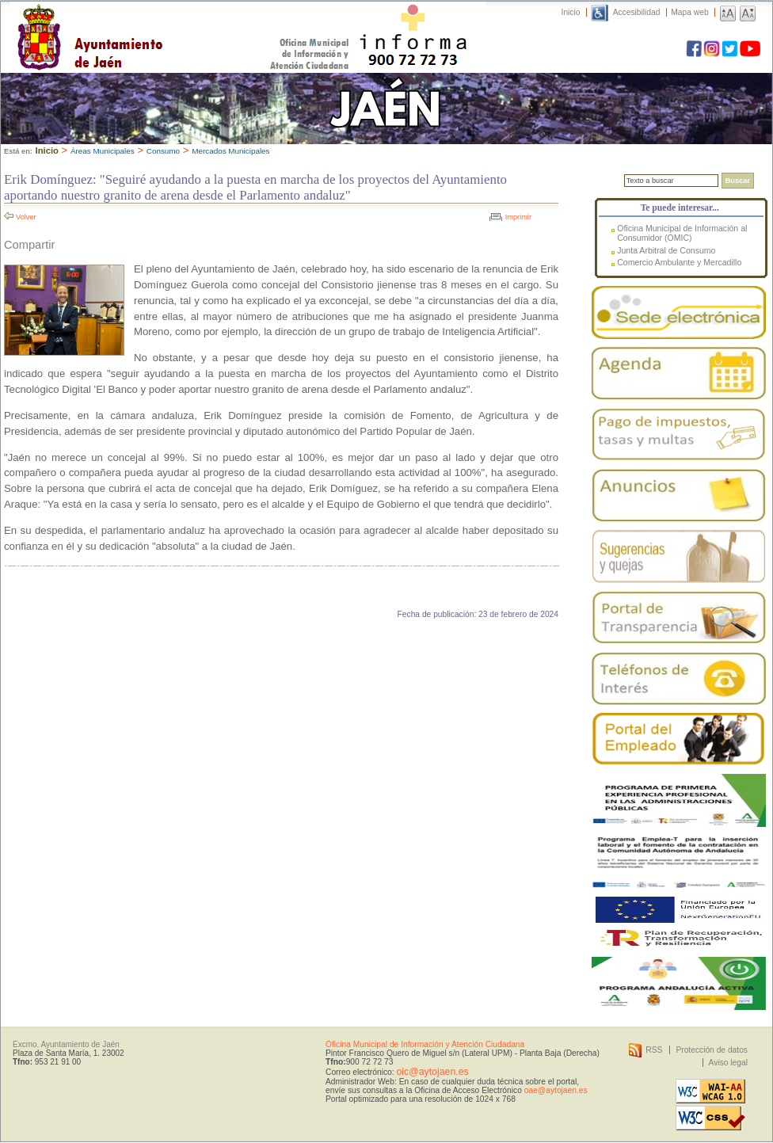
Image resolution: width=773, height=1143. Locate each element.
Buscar (737, 181)
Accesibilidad (637, 12)
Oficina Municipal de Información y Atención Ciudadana (425, 1044)
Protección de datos (712, 1050)
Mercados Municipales (230, 151)
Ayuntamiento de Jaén (158, 21)
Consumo (163, 151)
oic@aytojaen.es (432, 1071)
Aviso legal (728, 1062)
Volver (26, 217)
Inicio (571, 12)
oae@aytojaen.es (556, 1090)
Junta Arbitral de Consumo (666, 250)
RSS (653, 1050)
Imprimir (518, 217)
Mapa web (689, 12)
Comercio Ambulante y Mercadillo (679, 262)
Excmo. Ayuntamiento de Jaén (66, 1044)
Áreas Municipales (102, 151)
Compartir (29, 244)
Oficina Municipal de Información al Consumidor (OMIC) (682, 232)
